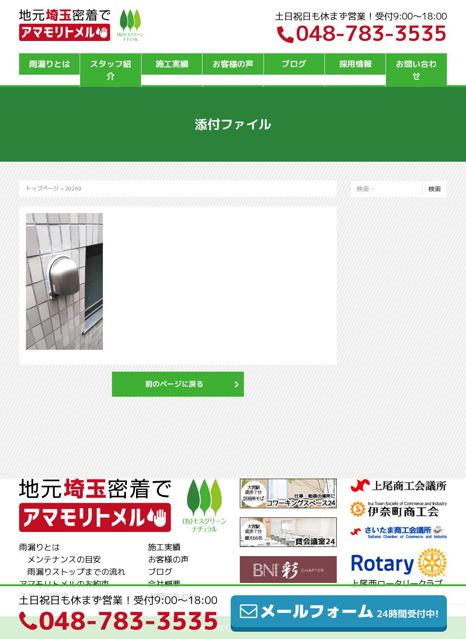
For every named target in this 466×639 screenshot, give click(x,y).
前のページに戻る (174, 384)
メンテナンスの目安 (64, 559)
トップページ (42, 188)
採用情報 (355, 64)
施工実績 (172, 64)
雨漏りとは (49, 64)
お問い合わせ (416, 70)
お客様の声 (233, 64)
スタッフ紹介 (110, 70)
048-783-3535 (362, 33)
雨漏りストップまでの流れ (76, 572)
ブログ (294, 64)
